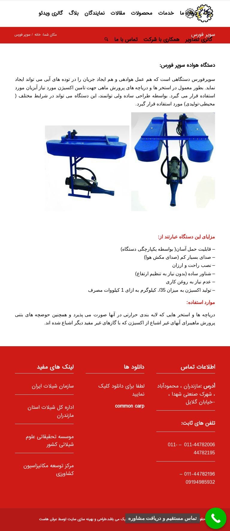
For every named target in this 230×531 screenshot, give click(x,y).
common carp (129, 406)
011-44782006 (199, 444)
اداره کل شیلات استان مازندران (51, 411)
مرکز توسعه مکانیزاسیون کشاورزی (48, 470)
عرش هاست (48, 519)
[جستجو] (106, 40)
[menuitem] (207, 13)
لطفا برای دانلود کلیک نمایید (121, 390)
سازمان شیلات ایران (53, 386)
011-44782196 (199, 474)
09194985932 (200, 482)
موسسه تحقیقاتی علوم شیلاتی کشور (50, 440)
